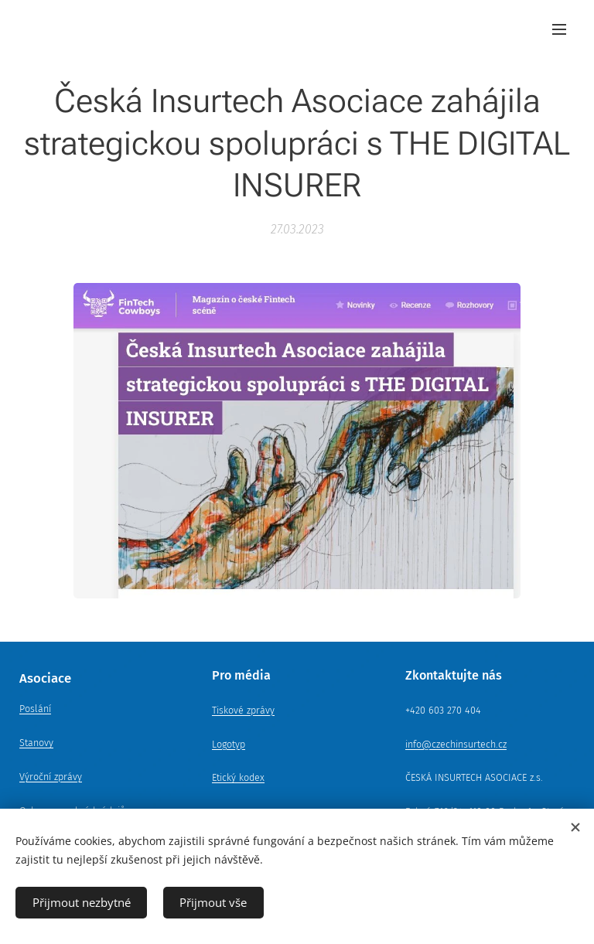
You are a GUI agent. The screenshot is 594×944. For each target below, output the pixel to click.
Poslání (35, 708)
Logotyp (228, 744)
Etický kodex (238, 777)
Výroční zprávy (50, 776)
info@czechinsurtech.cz (456, 744)
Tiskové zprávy (243, 710)
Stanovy (36, 742)
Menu (559, 29)
